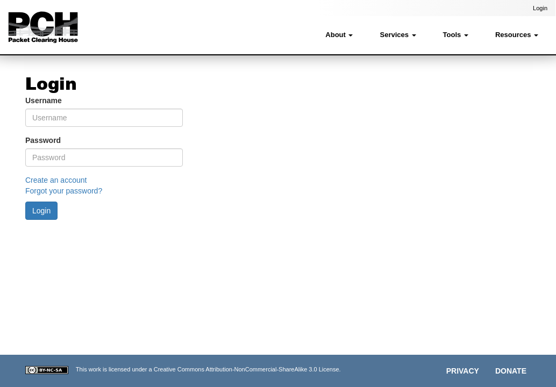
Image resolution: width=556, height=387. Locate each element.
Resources (516, 35)
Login (540, 8)
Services (398, 35)
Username (43, 100)
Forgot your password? (63, 191)
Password (43, 140)
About (339, 35)
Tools (455, 35)
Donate (510, 371)
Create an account (56, 180)
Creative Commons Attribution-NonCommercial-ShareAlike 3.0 (235, 369)
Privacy (462, 371)
